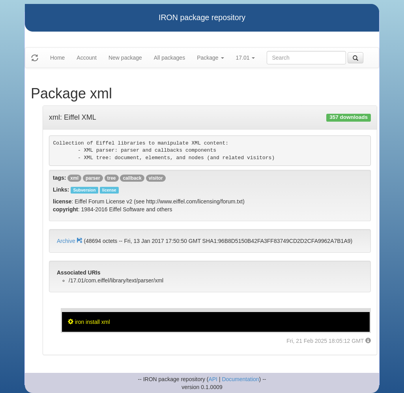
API (212, 379)
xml (74, 178)
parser (93, 178)
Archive (70, 241)
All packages (169, 58)
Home (57, 58)
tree (111, 178)
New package (125, 58)
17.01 (245, 58)
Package (210, 58)
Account (87, 58)
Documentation (240, 379)
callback (132, 178)
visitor (156, 178)
